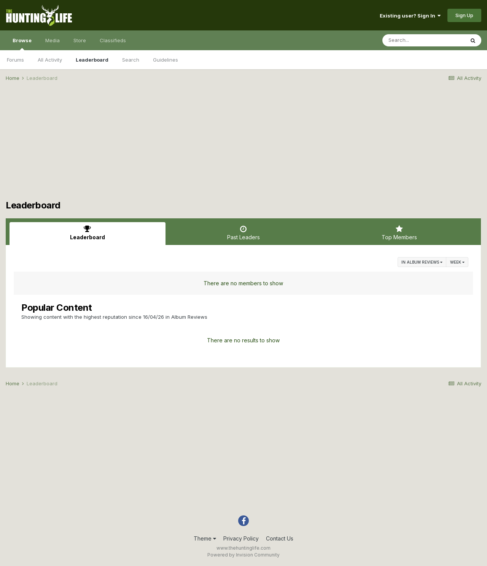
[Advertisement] (243, 147)
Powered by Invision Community (243, 555)
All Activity (50, 60)
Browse (22, 43)
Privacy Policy (241, 538)
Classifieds (113, 40)
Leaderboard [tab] (87, 232)
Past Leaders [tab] (243, 232)
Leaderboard (92, 60)
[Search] (423, 40)
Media (52, 40)
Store (79, 40)
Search (130, 60)
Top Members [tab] (399, 232)
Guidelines (165, 60)
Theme (205, 538)
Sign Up (464, 15)
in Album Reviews (421, 262)
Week (457, 262)
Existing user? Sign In (410, 16)
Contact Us (279, 538)
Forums (15, 60)
